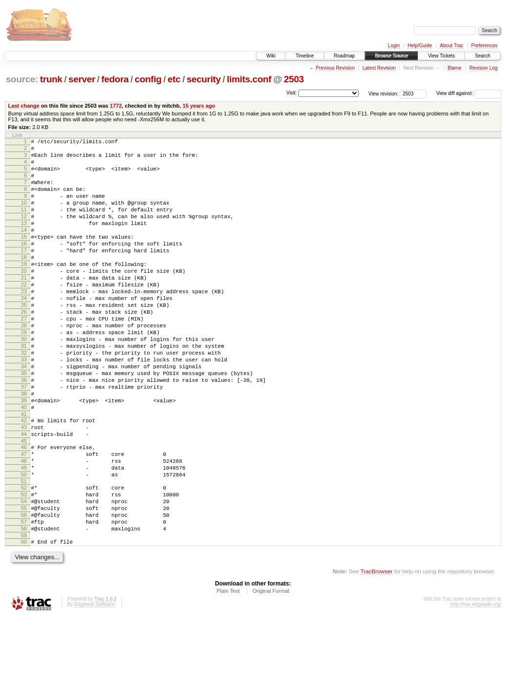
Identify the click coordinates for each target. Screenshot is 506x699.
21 (24, 307)
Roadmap (344, 55)
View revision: (384, 93)
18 (24, 282)
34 (24, 414)
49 (24, 535)
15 (24, 257)
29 (24, 373)
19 (24, 290)
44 (24, 495)
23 (24, 323)
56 (24, 591)
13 (24, 241)
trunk (51, 79)
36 (24, 431)
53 (24, 566)
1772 (116, 106)
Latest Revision (378, 68)
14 (24, 249)
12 (24, 232)
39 (24, 456)
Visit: (291, 92)
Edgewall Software (94, 686)
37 (24, 439)
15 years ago (198, 106)
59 (24, 616)
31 (24, 390)
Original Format (271, 673)
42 (24, 479)
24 (24, 332)
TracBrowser (376, 653)
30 (24, 381)
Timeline (304, 55)
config (148, 79)
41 (24, 472)
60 (24, 622)
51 (24, 551)
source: (22, 79)
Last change (23, 106)
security (204, 79)
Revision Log (483, 68)
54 (24, 574)
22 (24, 315)
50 (24, 543)
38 (24, 448)
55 (24, 583)
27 (24, 356)
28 (24, 365)
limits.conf (249, 79)
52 (24, 558)
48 (24, 526)
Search (482, 55)
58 (24, 607)
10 (24, 216)
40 (24, 464)
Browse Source (391, 55)
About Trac (451, 45)
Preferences (484, 45)
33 (24, 406)
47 (24, 518)
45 (24, 504)
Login (394, 45)
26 (24, 348)
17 (24, 274)
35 (24, 423)
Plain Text (228, 673)
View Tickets (441, 55)
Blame (454, 68)
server (81, 79)
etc (174, 79)
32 (24, 398)
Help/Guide (420, 45)
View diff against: (468, 93)
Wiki (270, 55)
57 (24, 599)
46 (24, 510)
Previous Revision (334, 68)
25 (24, 340)
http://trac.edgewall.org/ (475, 686)
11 (24, 224)
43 (24, 487)
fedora (115, 79)
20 (24, 299)
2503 (294, 79)
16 (24, 265)
